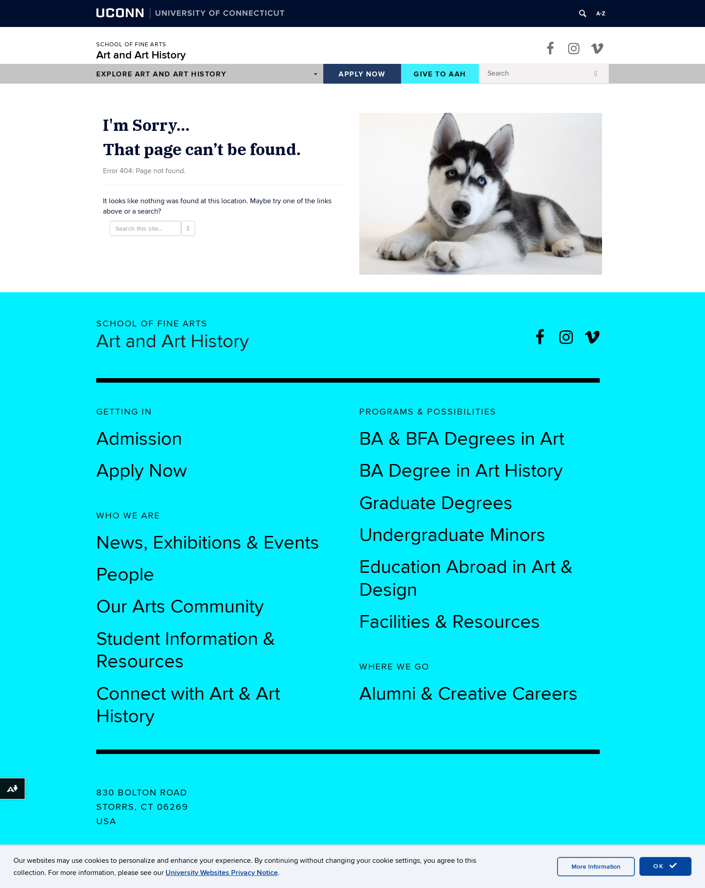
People (125, 574)
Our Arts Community (180, 606)
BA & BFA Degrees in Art (464, 439)
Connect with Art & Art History (188, 705)
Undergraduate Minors (452, 535)
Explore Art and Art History (161, 74)
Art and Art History (141, 55)
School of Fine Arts (131, 44)
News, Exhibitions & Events (207, 542)
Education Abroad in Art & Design (466, 578)
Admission (139, 439)
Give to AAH (440, 74)
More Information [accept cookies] (595, 866)
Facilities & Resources (449, 622)
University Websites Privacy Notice (221, 872)
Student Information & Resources (185, 650)
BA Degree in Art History (461, 471)
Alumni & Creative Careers (468, 694)
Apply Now (362, 74)
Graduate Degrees (436, 503)
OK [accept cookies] (665, 866)
